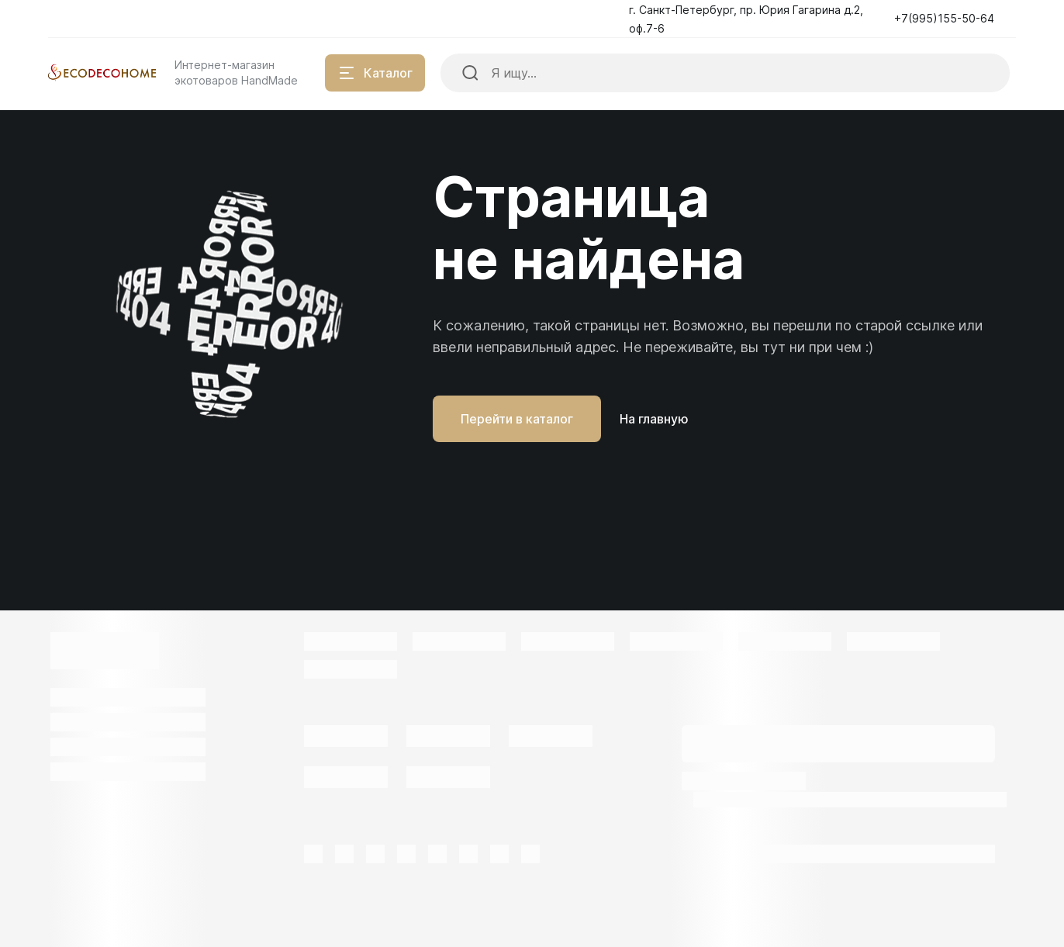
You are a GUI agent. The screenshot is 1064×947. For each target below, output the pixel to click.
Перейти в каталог (517, 419)
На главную (654, 419)
